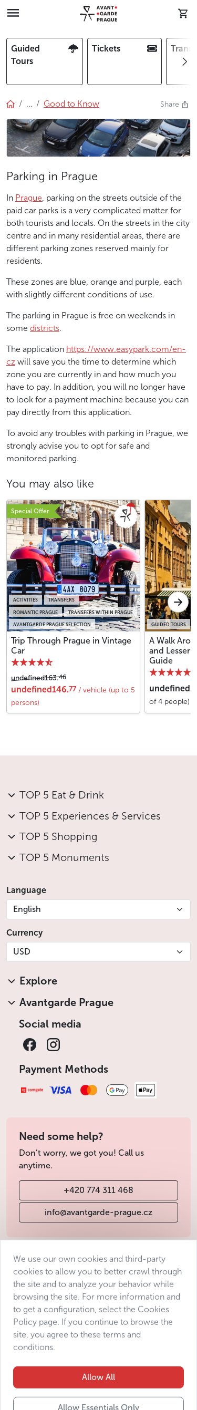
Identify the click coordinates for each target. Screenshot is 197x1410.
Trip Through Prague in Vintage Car (71, 646)
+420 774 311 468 (98, 1190)
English (27, 909)
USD (21, 952)
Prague (28, 198)
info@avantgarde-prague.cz (98, 1212)
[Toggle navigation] (13, 14)
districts (44, 328)
